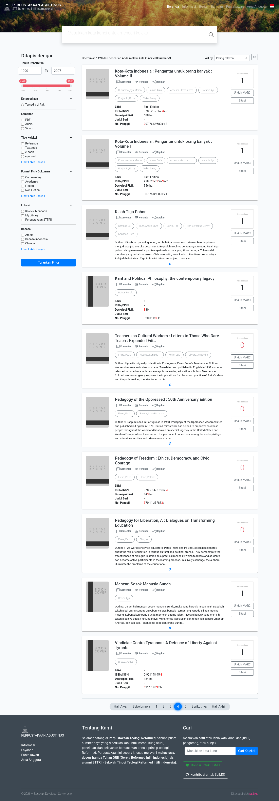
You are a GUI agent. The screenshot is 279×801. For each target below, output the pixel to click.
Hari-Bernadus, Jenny (198, 226)
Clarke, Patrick (147, 477)
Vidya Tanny (149, 98)
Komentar (123, 81)
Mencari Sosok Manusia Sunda (143, 584)
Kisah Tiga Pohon (130, 211)
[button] (170, 264)
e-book (29, 152)
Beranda (173, 7)
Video (29, 128)
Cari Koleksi (246, 751)
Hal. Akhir (219, 706)
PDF (28, 119)
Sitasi (242, 100)
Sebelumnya (141, 706)
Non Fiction (32, 190)
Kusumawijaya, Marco (130, 90)
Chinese (30, 243)
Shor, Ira (144, 539)
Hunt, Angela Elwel (149, 226)
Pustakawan (235, 7)
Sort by (208, 58)
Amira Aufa (156, 90)
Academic (31, 181)
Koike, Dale (174, 354)
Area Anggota (257, 7)
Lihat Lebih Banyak (33, 162)
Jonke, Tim (173, 226)
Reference (31, 143)
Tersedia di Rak (34, 104)
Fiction (29, 185)
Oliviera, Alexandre (198, 354)
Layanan (27, 750)
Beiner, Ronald (125, 292)
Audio (29, 124)
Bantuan (217, 7)
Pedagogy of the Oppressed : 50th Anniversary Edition (163, 399)
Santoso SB (124, 226)
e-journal (30, 156)
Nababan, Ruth (126, 234)
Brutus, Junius (125, 661)
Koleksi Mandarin (36, 211)
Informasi (189, 7)
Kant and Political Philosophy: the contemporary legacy (164, 278)
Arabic (29, 234)
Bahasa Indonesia (36, 239)
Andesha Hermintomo (181, 90)
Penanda (143, 81)
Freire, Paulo (124, 354)
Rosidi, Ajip (124, 598)
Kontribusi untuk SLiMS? (205, 774)
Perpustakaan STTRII (38, 219)
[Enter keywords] (210, 751)
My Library (31, 215)
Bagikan (158, 81)
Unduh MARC (242, 92)
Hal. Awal (120, 706)
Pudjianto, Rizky (126, 98)
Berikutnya (199, 706)
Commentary (33, 177)
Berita (203, 7)
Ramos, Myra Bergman (152, 413)
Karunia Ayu (208, 90)
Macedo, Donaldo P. (150, 354)
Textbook (31, 147)
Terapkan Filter (48, 262)
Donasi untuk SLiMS (203, 765)
